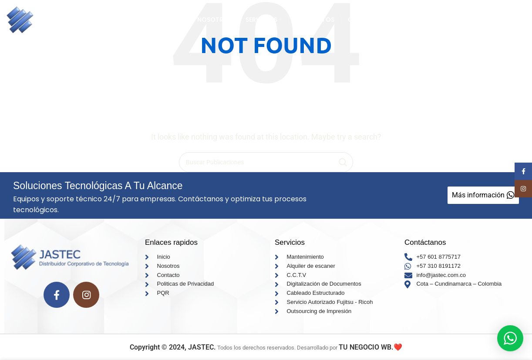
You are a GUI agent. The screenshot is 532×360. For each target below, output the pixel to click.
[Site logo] (70, 19)
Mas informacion (481, 19)
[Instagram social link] (86, 295)
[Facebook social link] (57, 295)
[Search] (266, 162)
